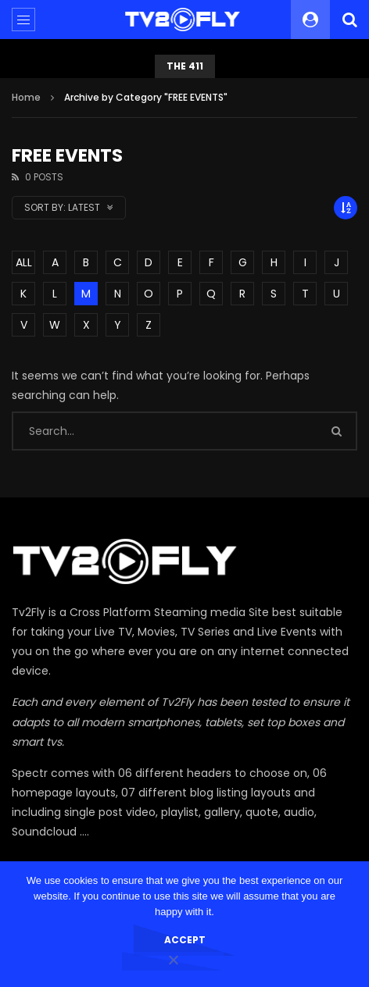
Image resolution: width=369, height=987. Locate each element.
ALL (24, 262)
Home (26, 97)
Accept (185, 939)
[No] (173, 961)
